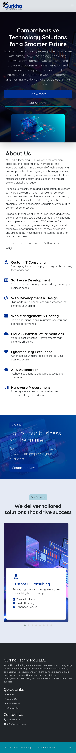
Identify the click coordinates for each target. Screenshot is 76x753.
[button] (25, 625)
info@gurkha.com (16, 724)
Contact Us (11, 708)
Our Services (38, 103)
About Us (10, 699)
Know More (38, 94)
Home (9, 694)
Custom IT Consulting (31, 584)
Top (70, 747)
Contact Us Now (24, 468)
